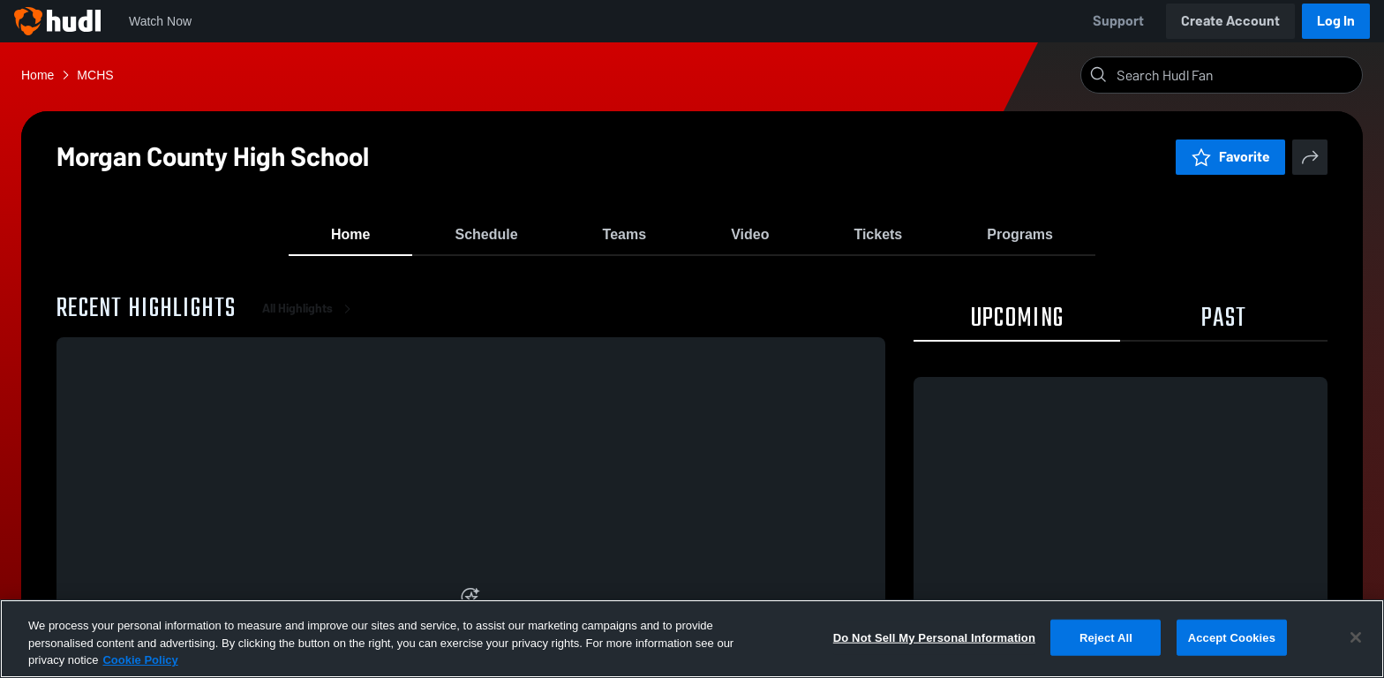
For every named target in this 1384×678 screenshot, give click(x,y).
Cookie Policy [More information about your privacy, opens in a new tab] (139, 660)
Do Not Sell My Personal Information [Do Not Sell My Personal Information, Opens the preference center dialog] (934, 637)
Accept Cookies (1231, 637)
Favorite (1230, 157)
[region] (692, 638)
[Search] (1236, 75)
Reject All (1105, 637)
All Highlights (309, 317)
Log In (1336, 21)
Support (1118, 21)
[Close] (1355, 637)
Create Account (1230, 21)
